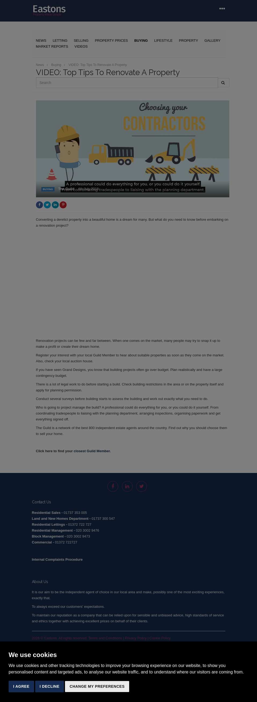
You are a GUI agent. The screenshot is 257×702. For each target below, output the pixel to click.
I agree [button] (21, 686)
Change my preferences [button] (97, 686)
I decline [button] (50, 686)
